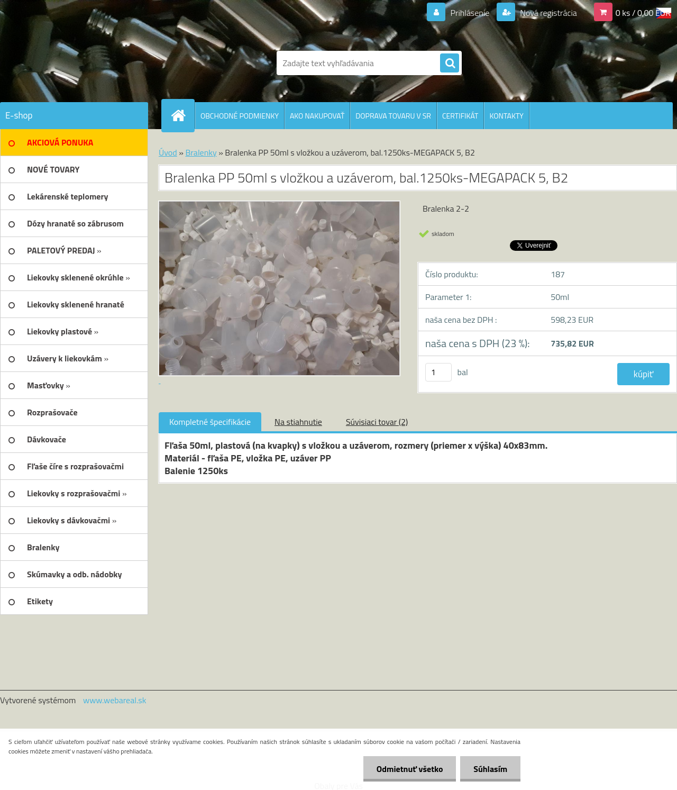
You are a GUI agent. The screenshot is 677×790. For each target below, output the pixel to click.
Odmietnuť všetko (409, 768)
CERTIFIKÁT (460, 115)
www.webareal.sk (115, 700)
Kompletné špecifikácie (210, 421)
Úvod (168, 152)
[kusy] (438, 372)
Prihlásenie (470, 12)
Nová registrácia (547, 12)
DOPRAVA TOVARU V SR (393, 115)
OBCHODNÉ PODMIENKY (239, 115)
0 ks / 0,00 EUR (643, 12)
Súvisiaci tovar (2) (377, 421)
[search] (449, 63)
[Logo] (72, 63)
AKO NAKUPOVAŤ (317, 115)
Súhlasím (490, 768)
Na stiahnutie (298, 421)
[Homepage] (182, 115)
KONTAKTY (506, 115)
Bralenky (200, 152)
